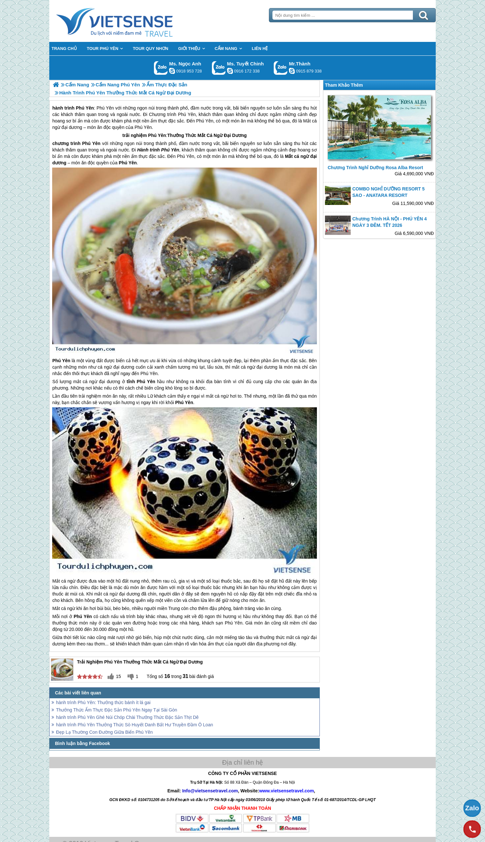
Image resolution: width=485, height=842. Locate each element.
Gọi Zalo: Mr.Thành (280, 68)
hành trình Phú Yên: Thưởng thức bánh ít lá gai (103, 702)
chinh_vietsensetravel (230, 71)
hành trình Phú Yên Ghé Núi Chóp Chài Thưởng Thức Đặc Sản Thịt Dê (127, 717)
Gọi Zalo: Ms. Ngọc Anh (161, 68)
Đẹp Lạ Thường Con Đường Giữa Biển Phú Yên (104, 732)
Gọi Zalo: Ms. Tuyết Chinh (219, 68)
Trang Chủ (130, 21)
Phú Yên (157, 135)
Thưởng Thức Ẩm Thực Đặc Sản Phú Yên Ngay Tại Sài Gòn (116, 709)
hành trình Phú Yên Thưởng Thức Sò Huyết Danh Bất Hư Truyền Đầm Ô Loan (134, 724)
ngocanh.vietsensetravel (172, 71)
